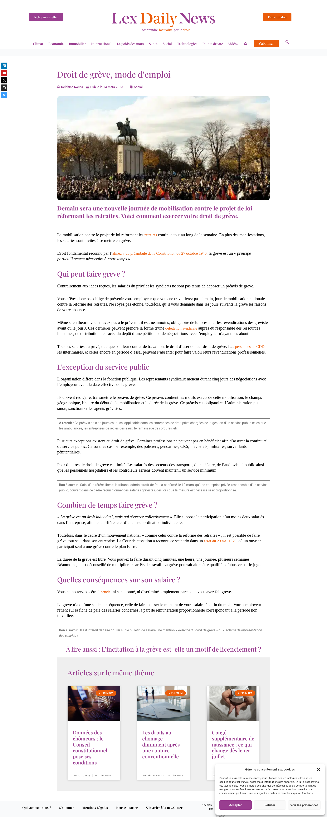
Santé (153, 44)
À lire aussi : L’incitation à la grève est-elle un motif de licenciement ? (163, 649)
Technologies (187, 44)
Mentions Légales (95, 801)
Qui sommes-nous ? (36, 801)
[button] (319, 769)
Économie (56, 44)
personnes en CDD (250, 346)
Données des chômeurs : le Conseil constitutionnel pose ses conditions (90, 744)
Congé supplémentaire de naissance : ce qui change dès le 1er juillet (233, 741)
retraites (151, 235)
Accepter (235, 805)
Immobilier (77, 44)
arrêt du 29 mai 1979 (221, 540)
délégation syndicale (182, 328)
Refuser (269, 805)
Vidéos (233, 44)
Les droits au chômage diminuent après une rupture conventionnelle (161, 741)
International (101, 44)
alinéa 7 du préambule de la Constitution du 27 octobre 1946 (162, 253)
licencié (104, 591)
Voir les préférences (304, 805)
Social (167, 44)
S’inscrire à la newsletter (164, 801)
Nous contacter (127, 801)
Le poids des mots (130, 44)
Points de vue (212, 44)
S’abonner (266, 43)
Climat (38, 44)
